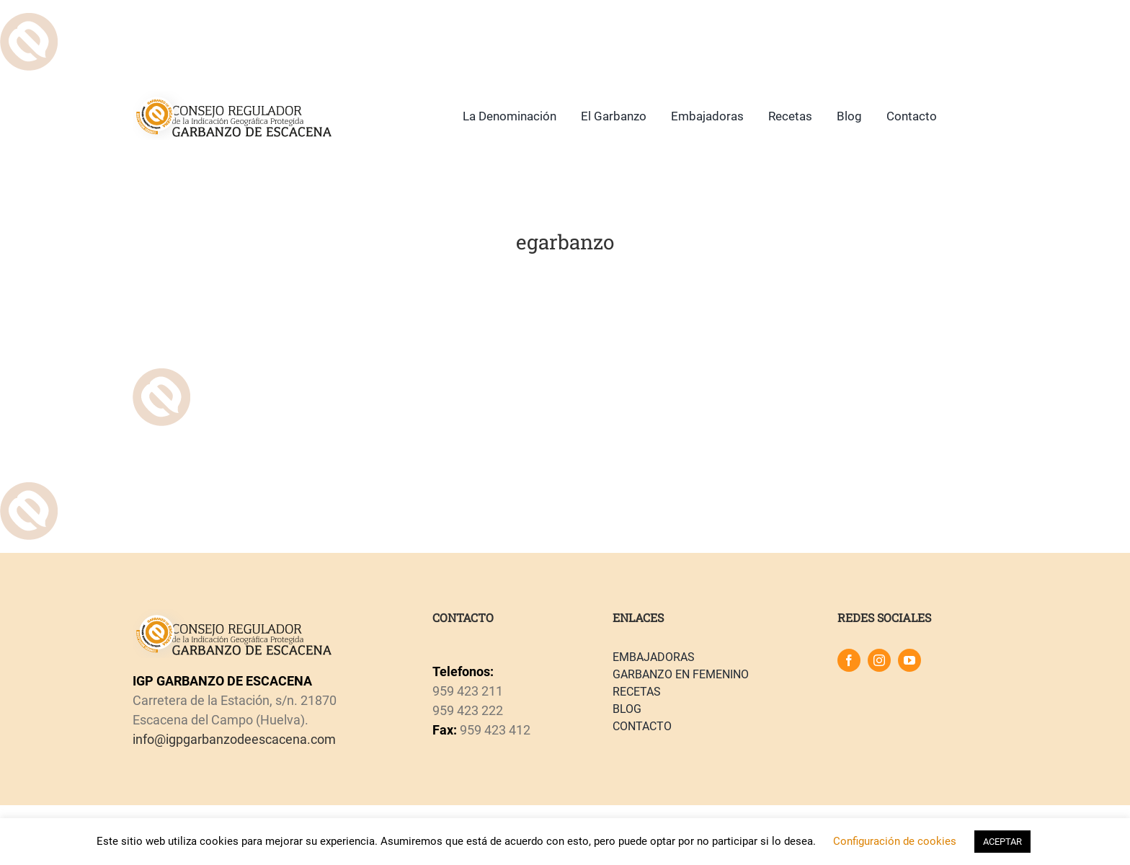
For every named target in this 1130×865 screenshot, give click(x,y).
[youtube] (909, 660)
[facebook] (848, 660)
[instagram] (879, 660)
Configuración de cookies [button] (894, 841)
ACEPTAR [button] (1002, 841)
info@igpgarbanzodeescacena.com (234, 739)
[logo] (232, 97)
